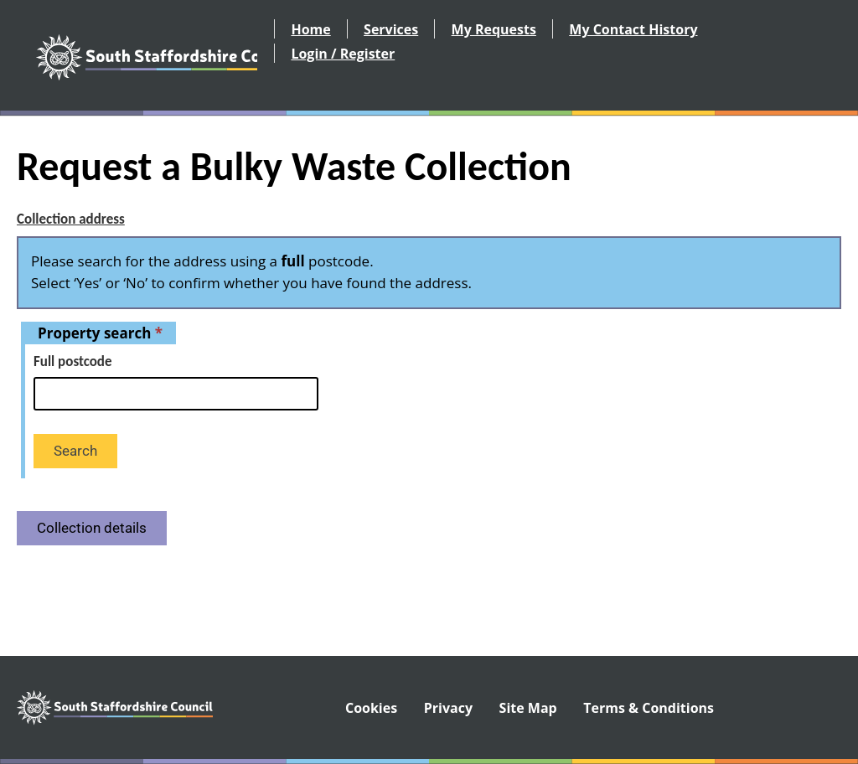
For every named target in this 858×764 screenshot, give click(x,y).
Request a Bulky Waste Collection (294, 166)
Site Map (528, 708)
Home (310, 29)
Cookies (371, 708)
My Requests (494, 29)
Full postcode (73, 362)
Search (75, 450)
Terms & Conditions (648, 708)
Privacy (448, 708)
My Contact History (633, 29)
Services (391, 29)
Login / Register (343, 53)
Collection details (92, 527)
